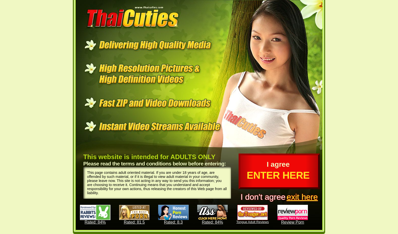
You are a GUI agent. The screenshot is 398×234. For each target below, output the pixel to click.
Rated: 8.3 (173, 214)
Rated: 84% (95, 214)
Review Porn (292, 214)
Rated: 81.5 (134, 214)
